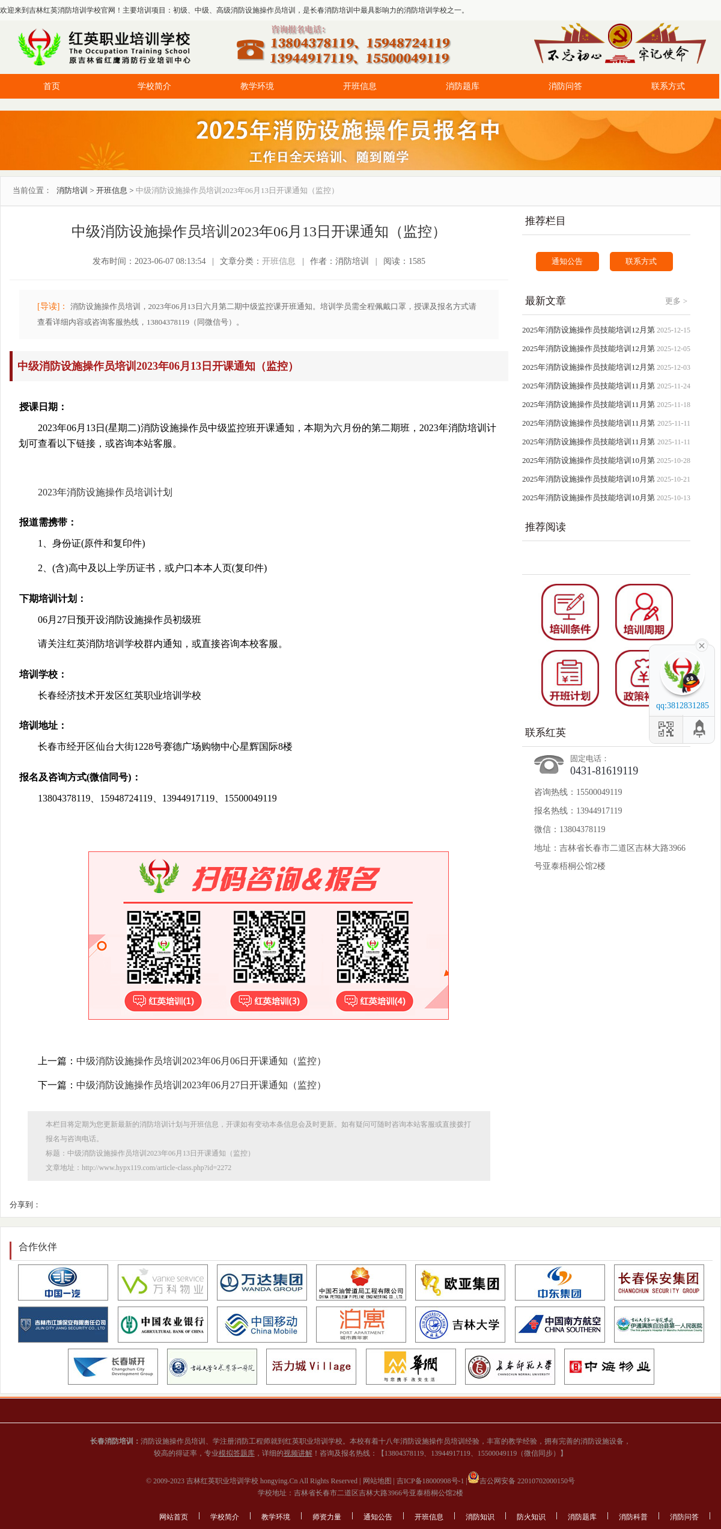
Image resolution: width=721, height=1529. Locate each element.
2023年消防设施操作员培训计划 (105, 492)
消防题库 (462, 86)
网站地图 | (378, 1481)
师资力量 (326, 1517)
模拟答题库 (237, 1453)
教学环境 (257, 86)
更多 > (676, 300)
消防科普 (633, 1517)
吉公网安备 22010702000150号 (521, 1481)
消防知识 (480, 1517)
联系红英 (545, 732)
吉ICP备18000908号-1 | (431, 1481)
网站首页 (173, 1517)
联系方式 (668, 86)
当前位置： (32, 190)
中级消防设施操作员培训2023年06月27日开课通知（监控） (201, 1085)
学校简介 (154, 86)
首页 (51, 86)
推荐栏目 (545, 221)
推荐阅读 (545, 527)
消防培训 (72, 190)
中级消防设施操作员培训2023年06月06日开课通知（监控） (201, 1061)
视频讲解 (298, 1453)
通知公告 (567, 261)
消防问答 (565, 86)
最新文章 (545, 301)
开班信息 (360, 86)
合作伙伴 (38, 1247)
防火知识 (531, 1517)
